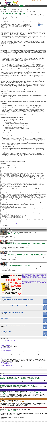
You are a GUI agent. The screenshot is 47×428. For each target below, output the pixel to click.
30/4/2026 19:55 (9, 365)
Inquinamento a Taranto (16, 9)
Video (30, 5)
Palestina (3, 375)
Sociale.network (4, 338)
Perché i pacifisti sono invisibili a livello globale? (13, 402)
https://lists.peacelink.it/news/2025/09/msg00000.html (11, 223)
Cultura (4, 5)
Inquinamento (4, 9)
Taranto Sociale (11, 240)
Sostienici (42, 0)
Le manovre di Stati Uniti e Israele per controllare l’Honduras (17, 385)
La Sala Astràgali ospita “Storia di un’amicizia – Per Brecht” (13, 325)
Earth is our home (4, 318)
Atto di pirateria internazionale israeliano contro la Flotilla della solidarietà (20, 393)
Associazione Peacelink (10, 340)
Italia (9, 9)
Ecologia (21, 5)
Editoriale (10, 262)
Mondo (8, 5)
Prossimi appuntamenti (7, 297)
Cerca (38, 0)
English (33, 5)
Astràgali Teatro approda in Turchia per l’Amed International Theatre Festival (17, 305)
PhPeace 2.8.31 (33, 422)
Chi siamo (34, 0)
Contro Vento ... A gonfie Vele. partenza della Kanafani (12, 312)
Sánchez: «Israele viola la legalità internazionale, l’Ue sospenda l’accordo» (20, 378)
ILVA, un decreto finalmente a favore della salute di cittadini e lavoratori (26, 254)
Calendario (25, 5)
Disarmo (2, 407)
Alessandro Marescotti (4, 19)
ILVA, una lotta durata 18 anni (15, 233)
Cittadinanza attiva (14, 5)
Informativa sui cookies (14, 423)
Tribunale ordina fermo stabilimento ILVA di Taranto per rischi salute (26, 243)
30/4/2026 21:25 (9, 345)
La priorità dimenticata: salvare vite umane (18, 265)
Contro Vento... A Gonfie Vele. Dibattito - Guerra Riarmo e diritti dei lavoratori (17, 299)
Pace (1, 5)
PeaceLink (3, 398)
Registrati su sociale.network (23, 369)
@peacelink (3, 345)
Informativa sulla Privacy (40, 422)
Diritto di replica (22, 423)
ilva (8, 225)
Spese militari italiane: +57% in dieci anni (11, 410)
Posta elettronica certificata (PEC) (31, 423)
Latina (2, 383)
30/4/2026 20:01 (9, 350)
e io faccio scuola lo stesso (6, 331)
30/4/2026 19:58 (9, 358)
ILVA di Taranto (25, 9)
